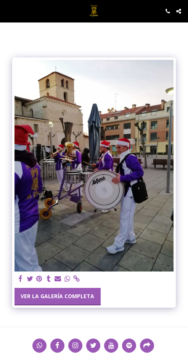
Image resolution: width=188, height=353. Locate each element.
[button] (8, 11)
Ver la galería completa (57, 296)
